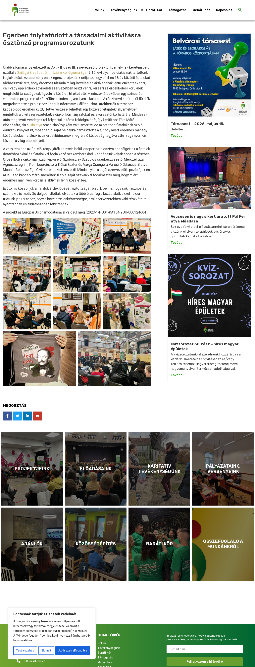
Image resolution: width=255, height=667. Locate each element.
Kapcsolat (224, 10)
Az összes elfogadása (72, 650)
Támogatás (177, 10)
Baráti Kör (154, 10)
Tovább (176, 136)
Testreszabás (25, 650)
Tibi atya (35, 125)
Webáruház (201, 10)
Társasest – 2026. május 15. (197, 123)
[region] (52, 633)
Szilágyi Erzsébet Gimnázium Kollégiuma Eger (52, 73)
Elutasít (46, 650)
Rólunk (99, 10)
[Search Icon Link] (240, 10)
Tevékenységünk (123, 10)
